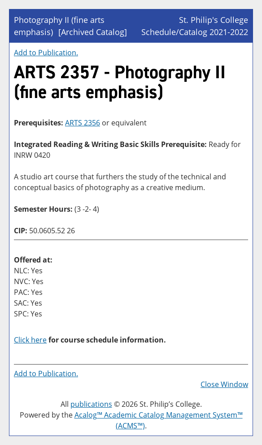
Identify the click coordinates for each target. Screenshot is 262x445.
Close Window (224, 384)
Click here (30, 340)
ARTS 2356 (82, 123)
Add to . (46, 53)
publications (91, 404)
